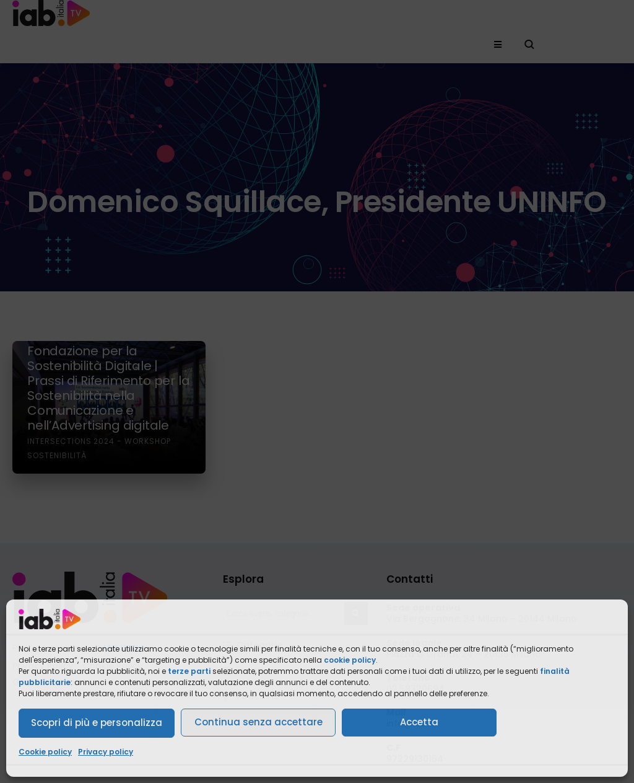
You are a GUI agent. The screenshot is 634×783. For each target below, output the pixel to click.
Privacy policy (105, 751)
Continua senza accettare (258, 721)
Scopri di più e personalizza (96, 722)
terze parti (189, 671)
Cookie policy (45, 751)
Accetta (419, 721)
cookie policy (350, 660)
